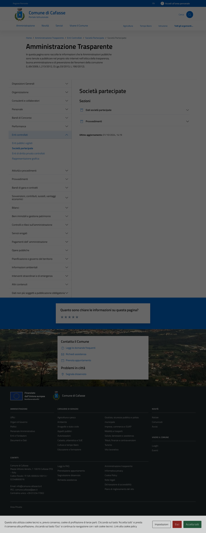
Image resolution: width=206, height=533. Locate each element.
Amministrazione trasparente (118, 466)
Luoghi (155, 445)
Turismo (108, 445)
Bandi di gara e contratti (25, 188)
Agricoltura (128, 26)
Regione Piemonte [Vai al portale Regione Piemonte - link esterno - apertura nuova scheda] (20, 3)
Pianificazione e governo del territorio (32, 259)
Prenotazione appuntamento (71, 470)
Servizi (59, 26)
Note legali (110, 480)
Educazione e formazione (69, 449)
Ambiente (62, 422)
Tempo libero (146, 26)
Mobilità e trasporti (114, 431)
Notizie (155, 417)
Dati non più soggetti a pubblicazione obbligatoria (38, 293)
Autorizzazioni (64, 435)
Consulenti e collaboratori (25, 101)
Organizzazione (20, 92)
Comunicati (157, 422)
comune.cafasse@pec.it (26, 489)
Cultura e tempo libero (68, 445)
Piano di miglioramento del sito (119, 489)
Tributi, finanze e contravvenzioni (120, 440)
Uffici (12, 417)
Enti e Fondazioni (18, 435)
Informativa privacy (114, 470)
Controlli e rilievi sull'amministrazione (32, 225)
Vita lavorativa (111, 449)
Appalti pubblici (65, 431)
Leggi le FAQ (63, 466)
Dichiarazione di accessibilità (118, 484)
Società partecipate (22, 148)
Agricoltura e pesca (67, 417)
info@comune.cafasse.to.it (29, 486)
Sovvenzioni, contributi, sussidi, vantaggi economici (34, 197)
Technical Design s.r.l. (30, 524)
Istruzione (163, 26)
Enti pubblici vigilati (22, 143)
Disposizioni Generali (23, 84)
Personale (17, 109)
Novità (45, 26)
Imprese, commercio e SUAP (118, 426)
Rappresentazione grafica (25, 158)
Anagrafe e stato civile (68, 426)
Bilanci (15, 208)
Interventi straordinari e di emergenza (32, 276)
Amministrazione (25, 26)
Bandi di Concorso (22, 118)
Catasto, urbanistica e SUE (70, 440)
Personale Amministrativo (22, 431)
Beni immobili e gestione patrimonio (31, 216)
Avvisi (155, 426)
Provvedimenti (20, 179)
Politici (13, 426)
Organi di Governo (18, 422)
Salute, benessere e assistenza (119, 435)
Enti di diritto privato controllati (28, 153)
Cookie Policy (111, 475)
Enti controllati (20, 135)
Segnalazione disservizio (69, 475)
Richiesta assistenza (67, 480)
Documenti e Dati (18, 440)
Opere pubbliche (20, 250)
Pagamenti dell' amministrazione (29, 242)
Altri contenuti (19, 284)
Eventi (155, 450)
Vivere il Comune (79, 26)
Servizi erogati (19, 233)
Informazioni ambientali (24, 267)
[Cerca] (189, 14)
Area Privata (16, 507)
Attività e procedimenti (24, 171)
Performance (19, 126)
